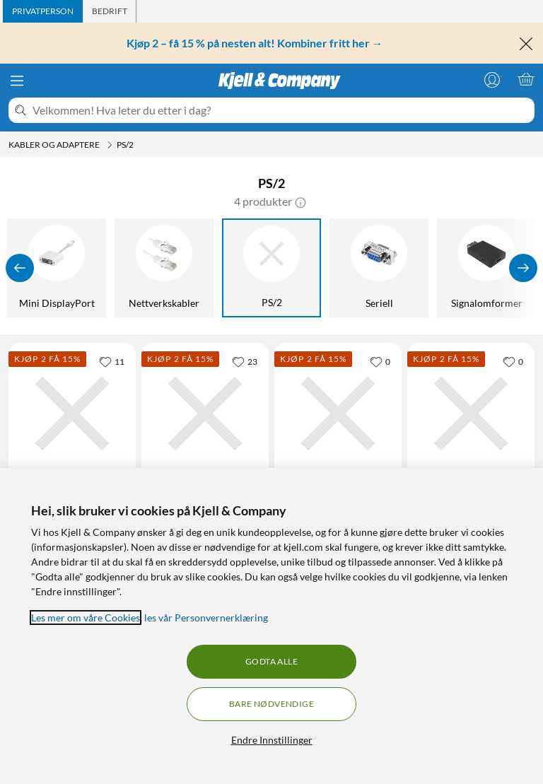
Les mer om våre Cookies (85, 618)
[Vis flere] (523, 268)
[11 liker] (111, 361)
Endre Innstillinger (272, 740)
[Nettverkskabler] (164, 268)
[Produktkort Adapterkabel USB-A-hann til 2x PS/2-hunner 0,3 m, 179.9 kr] (205, 413)
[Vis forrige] (20, 268)
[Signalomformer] (486, 268)
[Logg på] (492, 79)
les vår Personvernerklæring (206, 618)
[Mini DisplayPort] (56, 268)
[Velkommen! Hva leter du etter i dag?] (281, 110)
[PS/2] (271, 268)
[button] (300, 201)
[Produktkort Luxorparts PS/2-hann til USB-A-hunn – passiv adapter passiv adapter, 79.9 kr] (72, 413)
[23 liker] (244, 361)
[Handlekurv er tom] (526, 79)
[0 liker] (380, 361)
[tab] (43, 11)
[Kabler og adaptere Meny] (110, 145)
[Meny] (17, 81)
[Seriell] (379, 268)
